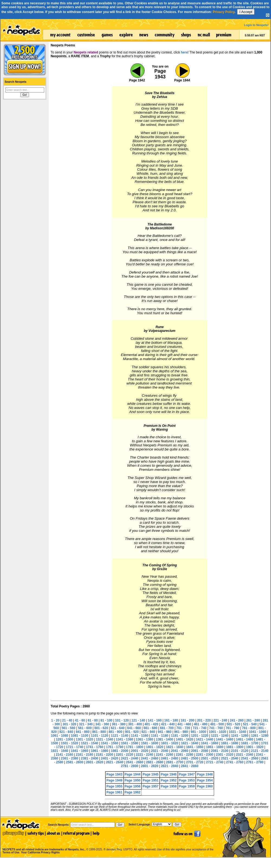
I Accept (245, 12)
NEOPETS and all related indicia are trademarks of (43, 844)
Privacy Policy (224, 12)
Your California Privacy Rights (40, 852)
